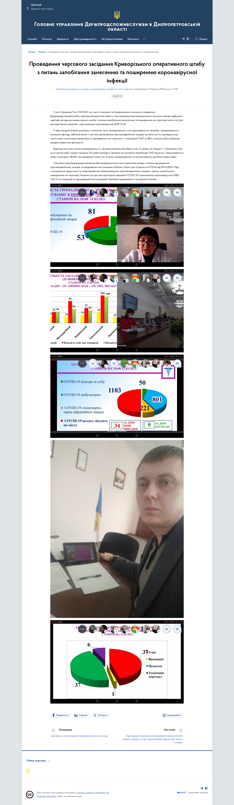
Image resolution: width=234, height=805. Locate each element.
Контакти (133, 39)
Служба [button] (32, 39)
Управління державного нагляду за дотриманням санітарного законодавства (94, 89)
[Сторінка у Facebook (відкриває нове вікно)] (188, 39)
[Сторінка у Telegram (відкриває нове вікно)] (183, 39)
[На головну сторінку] (117, 21)
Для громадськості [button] (85, 39)
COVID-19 (117, 96)
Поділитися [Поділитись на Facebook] (62, 715)
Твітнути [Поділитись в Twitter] (102, 715)
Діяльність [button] (63, 39)
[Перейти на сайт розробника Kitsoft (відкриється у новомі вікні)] (182, 792)
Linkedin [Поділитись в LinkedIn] (83, 715)
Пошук (203, 39)
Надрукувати (174, 715)
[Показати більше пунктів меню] (144, 39)
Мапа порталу (36, 760)
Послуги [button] (47, 39)
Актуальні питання (112, 39)
